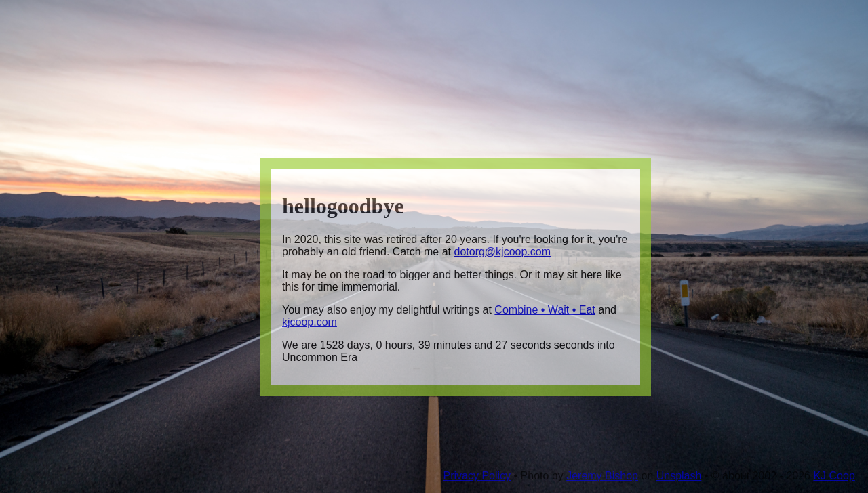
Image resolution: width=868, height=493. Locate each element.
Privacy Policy (477, 475)
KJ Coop (833, 475)
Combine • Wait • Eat (544, 310)
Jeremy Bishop (602, 475)
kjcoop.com (309, 322)
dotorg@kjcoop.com (502, 251)
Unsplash (679, 475)
